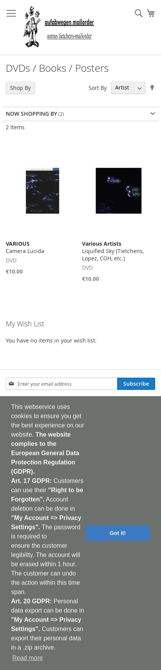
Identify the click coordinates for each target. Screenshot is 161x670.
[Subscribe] (136, 384)
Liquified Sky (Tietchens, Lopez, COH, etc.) (113, 251)
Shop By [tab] (20, 87)
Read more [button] (27, 658)
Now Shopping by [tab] (31, 113)
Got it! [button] (118, 533)
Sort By (98, 87)
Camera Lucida (25, 247)
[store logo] (58, 27)
